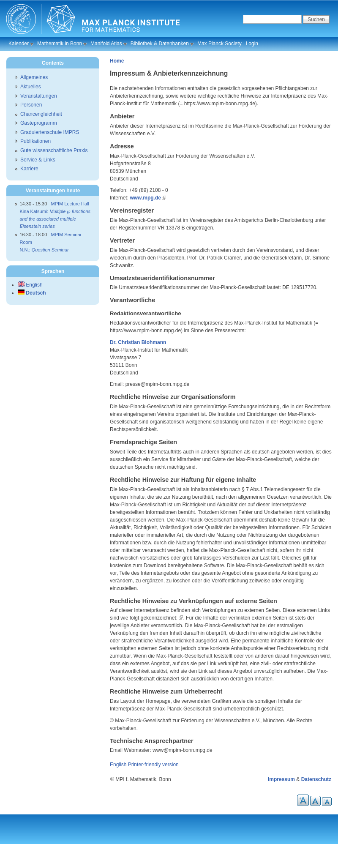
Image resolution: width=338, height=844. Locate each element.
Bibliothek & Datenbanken (160, 43)
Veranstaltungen (38, 96)
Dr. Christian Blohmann (138, 342)
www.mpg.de (145, 198)
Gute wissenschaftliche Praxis (53, 150)
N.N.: (44, 249)
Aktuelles (30, 87)
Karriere (29, 169)
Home (117, 61)
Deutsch (32, 293)
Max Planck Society (219, 43)
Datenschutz (316, 779)
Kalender (18, 43)
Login (252, 43)
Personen (31, 105)
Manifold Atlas (106, 43)
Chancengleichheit (41, 114)
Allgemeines (34, 77)
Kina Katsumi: (55, 219)
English (118, 765)
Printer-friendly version (153, 765)
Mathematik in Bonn (59, 43)
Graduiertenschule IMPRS (49, 132)
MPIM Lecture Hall (70, 203)
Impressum (281, 779)
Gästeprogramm (38, 123)
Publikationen (35, 141)
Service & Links (37, 160)
